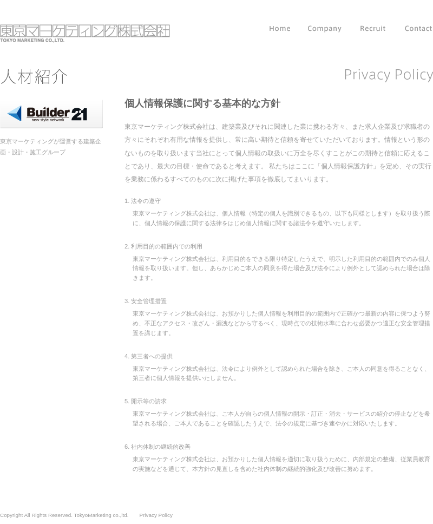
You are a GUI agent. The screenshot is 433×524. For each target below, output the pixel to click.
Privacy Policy (155, 515)
